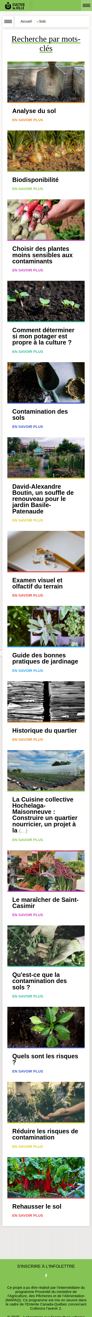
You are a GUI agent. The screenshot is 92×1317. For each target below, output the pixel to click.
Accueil (26, 21)
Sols (42, 21)
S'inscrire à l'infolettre (46, 1266)
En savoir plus (27, 120)
